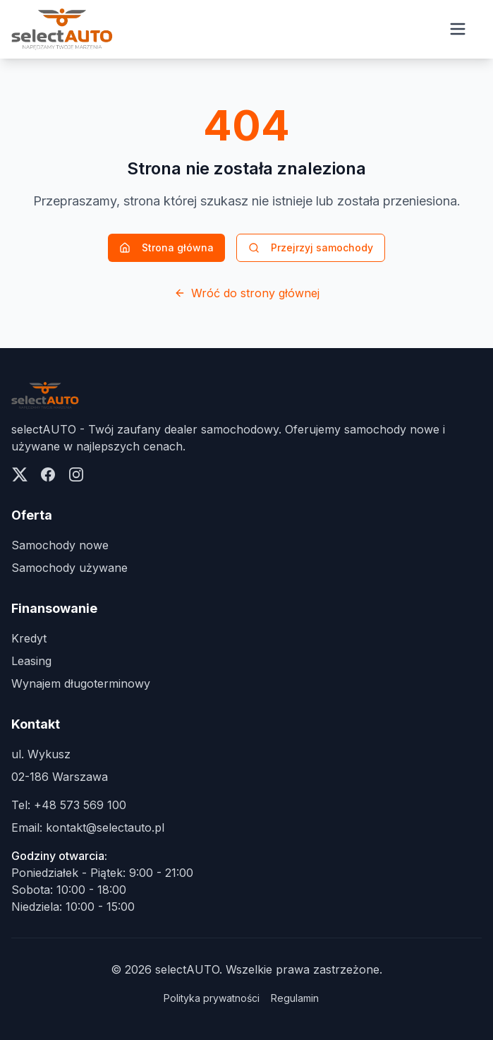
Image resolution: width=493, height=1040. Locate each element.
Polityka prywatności (212, 998)
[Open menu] (457, 28)
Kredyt (29, 638)
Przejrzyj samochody (310, 247)
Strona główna (166, 247)
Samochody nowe (60, 545)
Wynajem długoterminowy (80, 683)
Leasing (31, 661)
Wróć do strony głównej (246, 293)
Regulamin (295, 998)
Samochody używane (69, 568)
